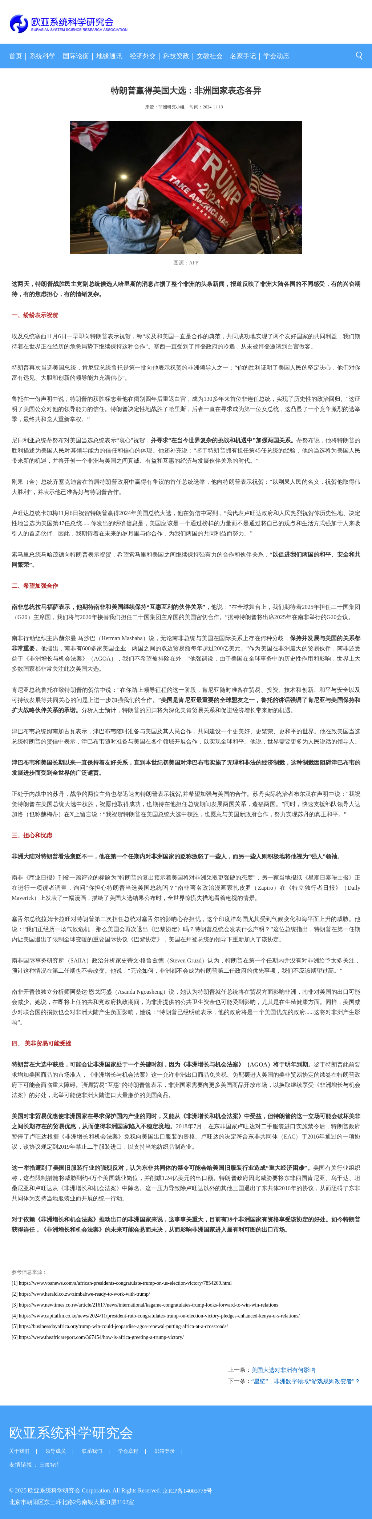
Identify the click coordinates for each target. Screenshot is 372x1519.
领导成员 (55, 1451)
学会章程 (128, 1451)
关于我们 (19, 1451)
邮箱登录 (164, 1451)
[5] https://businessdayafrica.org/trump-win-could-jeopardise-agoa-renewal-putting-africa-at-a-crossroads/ (120, 1326)
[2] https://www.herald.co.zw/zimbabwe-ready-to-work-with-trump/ (81, 1294)
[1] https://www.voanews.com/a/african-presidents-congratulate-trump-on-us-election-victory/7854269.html (122, 1283)
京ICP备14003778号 (187, 1491)
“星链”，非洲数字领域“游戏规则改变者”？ (305, 1382)
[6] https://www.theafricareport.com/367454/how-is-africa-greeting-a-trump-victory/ (98, 1337)
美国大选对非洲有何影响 (283, 1370)
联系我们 (92, 1451)
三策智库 (50, 1465)
